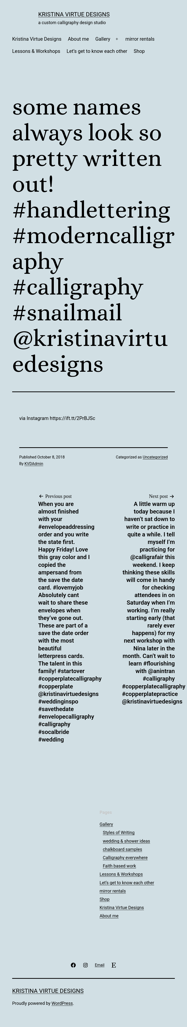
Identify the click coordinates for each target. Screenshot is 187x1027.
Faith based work (119, 865)
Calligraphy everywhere (125, 857)
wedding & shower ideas (126, 841)
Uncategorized (155, 457)
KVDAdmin (34, 463)
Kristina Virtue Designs (74, 14)
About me (78, 39)
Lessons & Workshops (36, 51)
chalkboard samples (122, 849)
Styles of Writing (118, 832)
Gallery (102, 39)
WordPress (62, 1003)
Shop (139, 51)
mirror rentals (140, 39)
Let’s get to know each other (97, 51)
